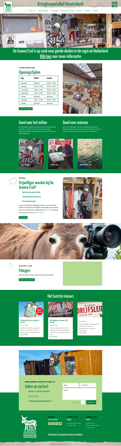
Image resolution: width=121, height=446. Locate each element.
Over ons (32, 10)
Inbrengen (54, 10)
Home (25, 10)
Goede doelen (43, 10)
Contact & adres (25, 108)
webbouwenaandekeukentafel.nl (63, 444)
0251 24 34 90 (39, 212)
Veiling (86, 10)
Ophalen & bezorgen (67, 10)
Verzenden (91, 402)
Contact (95, 10)
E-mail (49, 210)
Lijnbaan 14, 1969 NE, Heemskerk (39, 391)
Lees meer (23, 217)
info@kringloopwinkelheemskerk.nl (39, 401)
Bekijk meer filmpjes (27, 279)
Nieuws (78, 10)
